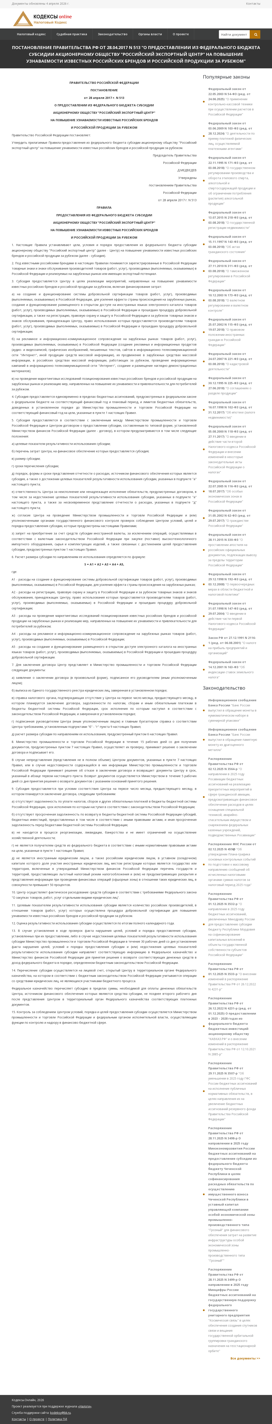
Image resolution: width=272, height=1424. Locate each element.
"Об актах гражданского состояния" (230, 244)
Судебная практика (72, 34)
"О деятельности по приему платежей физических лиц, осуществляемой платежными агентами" (231, 136)
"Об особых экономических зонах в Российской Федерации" (230, 491)
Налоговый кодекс (31, 34)
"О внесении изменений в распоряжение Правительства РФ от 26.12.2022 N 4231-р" (232, 976)
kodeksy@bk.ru (60, 1413)
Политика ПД (57, 1419)
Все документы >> (245, 1358)
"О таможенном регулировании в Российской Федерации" (230, 271)
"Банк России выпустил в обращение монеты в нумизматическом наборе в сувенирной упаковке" (232, 710)
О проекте (181, 34)
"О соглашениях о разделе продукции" (230, 385)
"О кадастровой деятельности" (230, 361)
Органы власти (150, 34)
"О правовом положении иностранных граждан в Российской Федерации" (230, 332)
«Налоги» (84, 1406)
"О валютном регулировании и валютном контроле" (230, 300)
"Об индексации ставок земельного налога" (231, 669)
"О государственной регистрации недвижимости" (231, 220)
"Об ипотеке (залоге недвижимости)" (231, 409)
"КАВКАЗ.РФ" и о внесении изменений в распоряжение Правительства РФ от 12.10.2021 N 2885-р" (232, 1026)
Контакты (253, 3)
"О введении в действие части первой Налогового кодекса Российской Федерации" (232, 616)
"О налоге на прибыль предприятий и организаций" (232, 645)
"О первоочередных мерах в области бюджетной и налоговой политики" (231, 584)
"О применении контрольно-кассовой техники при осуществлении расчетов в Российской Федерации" (231, 101)
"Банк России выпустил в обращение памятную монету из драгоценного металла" (232, 739)
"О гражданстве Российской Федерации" (229, 518)
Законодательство (113, 34)
